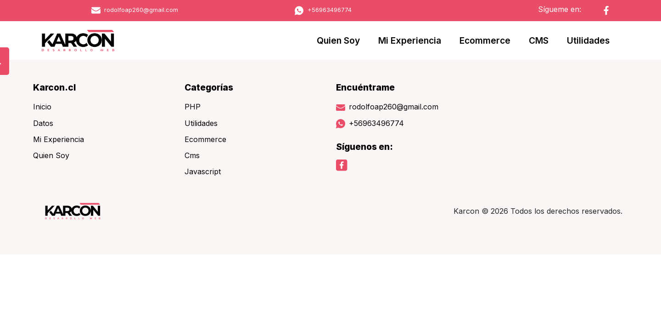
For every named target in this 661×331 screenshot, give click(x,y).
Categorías (209, 87)
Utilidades (588, 40)
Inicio (42, 106)
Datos (43, 123)
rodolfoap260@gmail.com (134, 9)
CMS (539, 40)
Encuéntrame (365, 87)
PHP (193, 106)
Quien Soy (338, 40)
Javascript (203, 171)
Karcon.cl (54, 87)
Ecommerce (484, 40)
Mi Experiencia (409, 40)
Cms (192, 155)
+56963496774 (323, 9)
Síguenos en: (364, 146)
